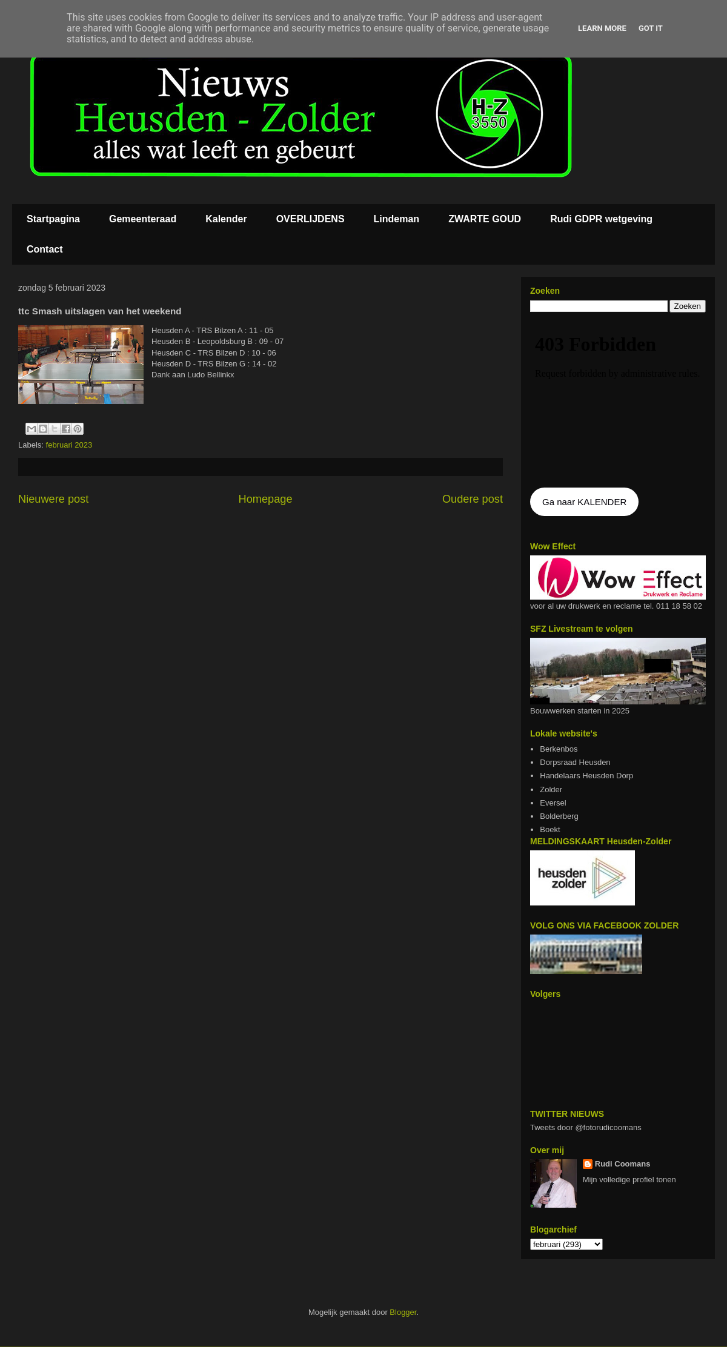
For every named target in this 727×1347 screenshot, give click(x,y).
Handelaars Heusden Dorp (586, 775)
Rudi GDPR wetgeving (601, 219)
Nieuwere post (53, 499)
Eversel (553, 802)
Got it (651, 28)
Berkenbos (558, 748)
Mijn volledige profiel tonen (629, 1179)
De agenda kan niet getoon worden (618, 401)
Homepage (266, 499)
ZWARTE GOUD (484, 219)
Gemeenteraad (142, 219)
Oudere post (472, 499)
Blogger (403, 1312)
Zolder (551, 789)
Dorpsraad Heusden (575, 762)
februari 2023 (69, 444)
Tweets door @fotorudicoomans (586, 1127)
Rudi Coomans (623, 1163)
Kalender (226, 219)
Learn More (602, 28)
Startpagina (53, 219)
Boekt (550, 829)
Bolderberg (559, 816)
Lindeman (397, 219)
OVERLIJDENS (310, 219)
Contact (45, 249)
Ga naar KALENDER (584, 502)
